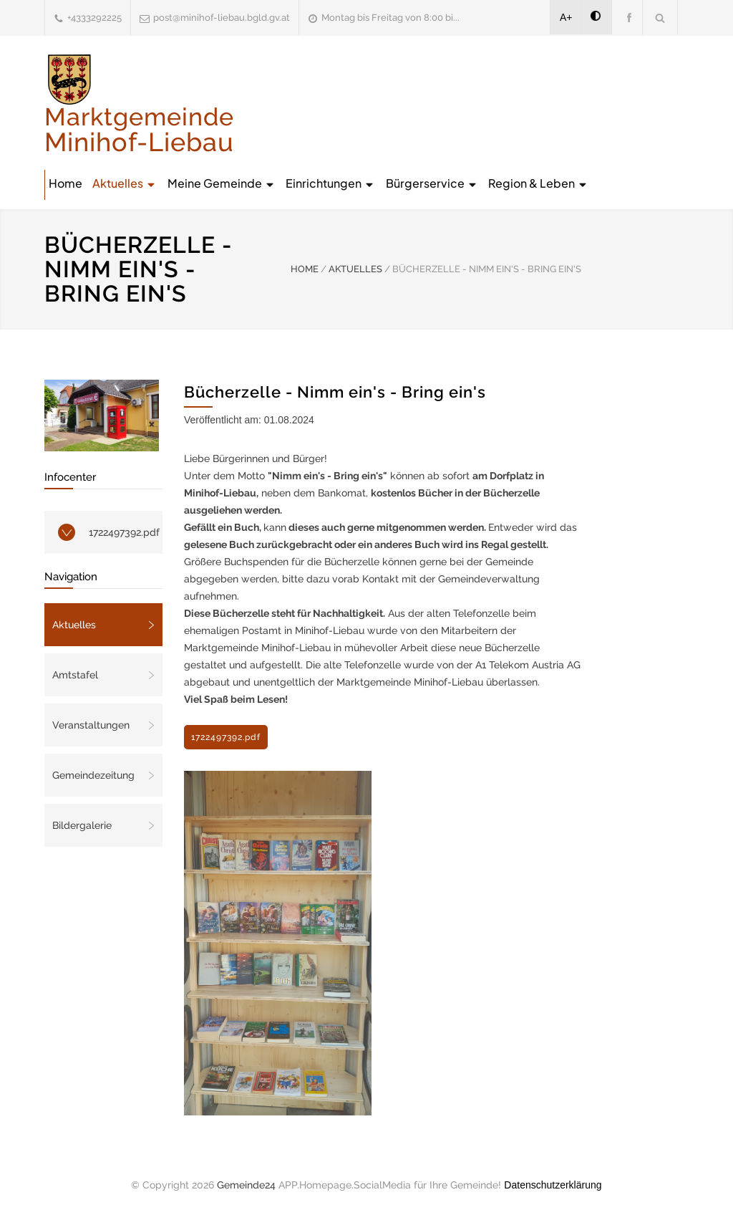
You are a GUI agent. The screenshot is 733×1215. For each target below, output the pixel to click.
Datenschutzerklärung (552, 1185)
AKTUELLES (355, 269)
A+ (566, 17)
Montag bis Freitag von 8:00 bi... (390, 17)
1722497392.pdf (124, 532)
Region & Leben (538, 183)
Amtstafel (75, 675)
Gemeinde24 (246, 1185)
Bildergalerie (82, 825)
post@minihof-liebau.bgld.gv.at (221, 17)
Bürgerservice (432, 183)
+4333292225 (94, 17)
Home (65, 183)
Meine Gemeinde (222, 183)
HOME (305, 269)
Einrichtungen (330, 183)
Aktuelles (124, 183)
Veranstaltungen (91, 725)
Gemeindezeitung (93, 775)
